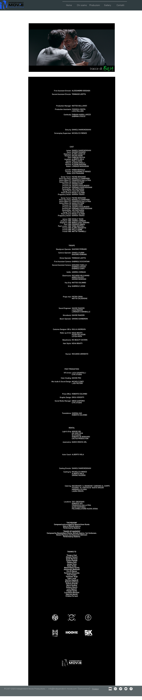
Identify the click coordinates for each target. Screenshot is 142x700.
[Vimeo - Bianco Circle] (120, 688)
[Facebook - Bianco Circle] (131, 688)
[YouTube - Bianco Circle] (125, 688)
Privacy (95, 688)
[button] (81, 4)
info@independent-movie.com (62, 688)
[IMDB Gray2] (110, 688)
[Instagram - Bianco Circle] (115, 688)
